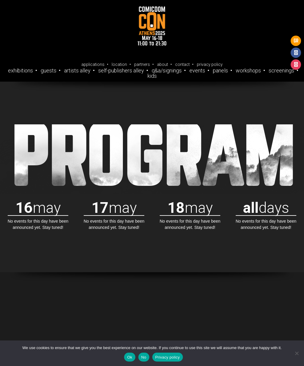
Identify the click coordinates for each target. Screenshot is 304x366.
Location (119, 64)
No (143, 357)
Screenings (281, 70)
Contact (182, 64)
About (162, 64)
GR (296, 40)
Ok (129, 357)
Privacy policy (167, 357)
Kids (152, 76)
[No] (297, 353)
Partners (142, 64)
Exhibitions (20, 70)
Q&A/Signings (167, 70)
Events (197, 70)
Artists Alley (77, 70)
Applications (92, 64)
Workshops (248, 70)
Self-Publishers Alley (121, 70)
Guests (48, 70)
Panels (220, 70)
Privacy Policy (210, 64)
